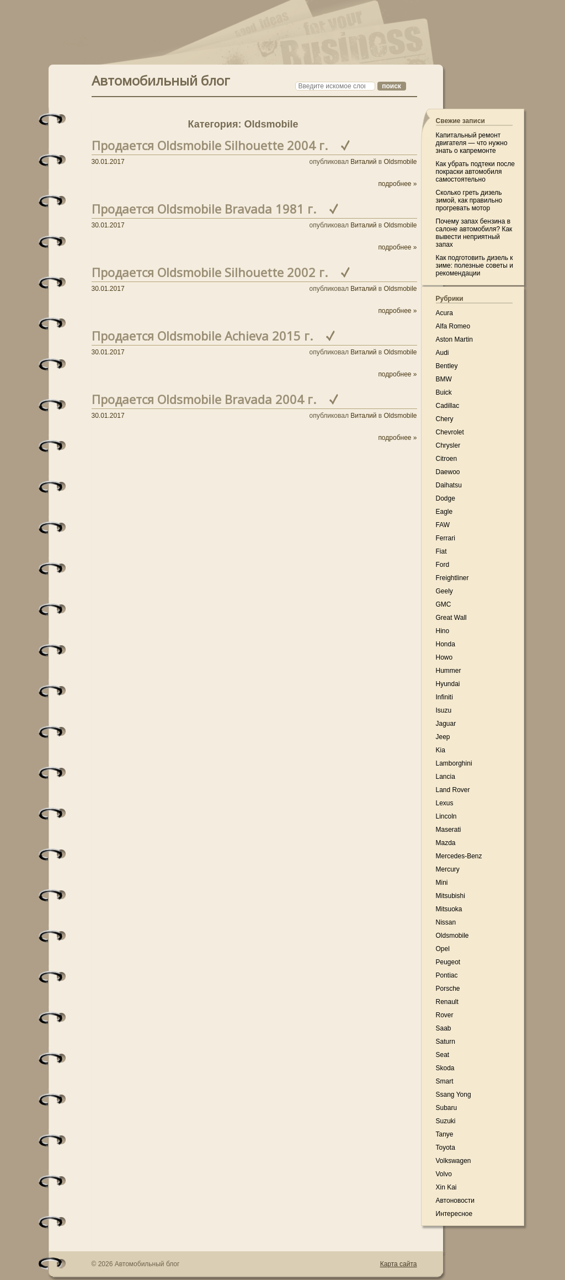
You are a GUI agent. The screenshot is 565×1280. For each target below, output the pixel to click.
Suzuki (446, 1121)
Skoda (445, 1068)
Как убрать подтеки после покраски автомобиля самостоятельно (475, 171)
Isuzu (444, 710)
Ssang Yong (453, 1094)
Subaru (446, 1108)
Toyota (445, 1147)
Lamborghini (454, 763)
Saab (443, 1028)
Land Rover (453, 790)
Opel (443, 949)
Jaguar (446, 723)
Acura (444, 313)
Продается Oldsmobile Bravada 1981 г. (204, 208)
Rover (445, 1015)
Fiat (441, 551)
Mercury (448, 869)
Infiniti (444, 697)
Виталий (363, 162)
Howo (444, 657)
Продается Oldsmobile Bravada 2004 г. (204, 399)
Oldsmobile (400, 162)
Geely (444, 591)
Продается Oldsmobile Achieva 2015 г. (202, 335)
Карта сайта (398, 1264)
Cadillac (448, 406)
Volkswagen (453, 1161)
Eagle (444, 512)
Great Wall (451, 618)
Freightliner (452, 578)
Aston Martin (454, 339)
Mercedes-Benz (459, 856)
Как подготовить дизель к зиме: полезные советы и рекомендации (474, 265)
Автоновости (455, 1200)
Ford (443, 565)
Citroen (446, 459)
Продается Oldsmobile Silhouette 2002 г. (210, 272)
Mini (442, 882)
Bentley (447, 366)
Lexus (445, 803)
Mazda (446, 843)
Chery (445, 419)
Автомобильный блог (161, 79)
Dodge (445, 498)
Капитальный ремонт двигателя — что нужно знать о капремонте (472, 143)
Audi (442, 353)
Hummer (448, 670)
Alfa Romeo (453, 326)
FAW (443, 525)
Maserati (448, 829)
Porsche (448, 988)
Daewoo (448, 472)
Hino (443, 631)
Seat (443, 1055)
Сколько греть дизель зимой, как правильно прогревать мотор (469, 200)
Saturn (445, 1041)
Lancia (445, 776)
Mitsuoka (449, 909)
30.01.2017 (108, 162)
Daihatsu (449, 485)
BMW (444, 379)
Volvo (444, 1174)
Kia (440, 750)
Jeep (443, 737)
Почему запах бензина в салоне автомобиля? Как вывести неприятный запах (474, 232)
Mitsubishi (450, 896)
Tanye (445, 1134)
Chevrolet (450, 432)
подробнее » (397, 184)
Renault (447, 1002)
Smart (445, 1081)
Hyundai (448, 684)
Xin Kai (446, 1187)
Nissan (446, 922)
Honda (445, 644)
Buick (444, 392)
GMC (443, 604)
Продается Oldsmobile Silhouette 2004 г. (210, 145)
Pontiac (447, 975)
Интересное (454, 1214)
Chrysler (448, 445)
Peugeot (448, 962)
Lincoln (446, 816)
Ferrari (445, 538)
